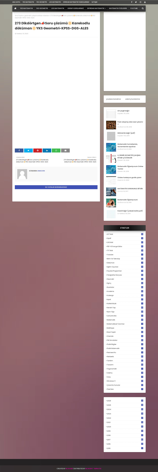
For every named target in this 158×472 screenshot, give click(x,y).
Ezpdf (125, 238)
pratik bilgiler (125, 344)
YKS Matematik (28, 2)
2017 (125, 440)
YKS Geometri (41, 2)
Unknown (41, 171)
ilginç (125, 283)
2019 (125, 431)
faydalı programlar (125, 271)
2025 (125, 405)
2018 (125, 435)
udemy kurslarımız (132, 99)
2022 (125, 418)
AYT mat (125, 234)
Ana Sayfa (19, 15)
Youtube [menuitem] (134, 8)
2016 (125, 444)
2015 (125, 448)
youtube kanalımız (113, 99)
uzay (125, 377)
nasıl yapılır (125, 332)
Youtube (125, 255)
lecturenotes (125, 316)
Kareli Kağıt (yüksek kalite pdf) (130, 211)
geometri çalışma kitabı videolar (36, 15)
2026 (125, 401)
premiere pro (125, 352)
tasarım (125, 365)
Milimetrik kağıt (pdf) (126, 133)
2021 (125, 422)
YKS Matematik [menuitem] (26, 8)
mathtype (125, 328)
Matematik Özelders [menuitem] (118, 8)
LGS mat (125, 242)
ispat (125, 299)
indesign (125, 295)
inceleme (125, 291)
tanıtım (125, 361)
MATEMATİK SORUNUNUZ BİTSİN (130, 188)
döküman (125, 263)
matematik (125, 320)
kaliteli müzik (125, 303)
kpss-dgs (125, 312)
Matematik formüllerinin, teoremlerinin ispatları (128, 145)
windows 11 (125, 381)
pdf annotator (125, 340)
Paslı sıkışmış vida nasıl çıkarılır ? (130, 123)
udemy (125, 373)
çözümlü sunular (125, 385)
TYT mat (125, 250)
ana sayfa (16, 2)
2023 (125, 414)
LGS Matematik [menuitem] (57, 8)
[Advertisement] (124, 51)
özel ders (125, 389)
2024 (125, 409)
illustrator (125, 287)
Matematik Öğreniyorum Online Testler (130, 167)
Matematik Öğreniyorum (128, 200)
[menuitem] (15, 8)
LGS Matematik (55, 2)
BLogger (69, 469)
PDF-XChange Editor (125, 246)
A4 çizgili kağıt (123, 111)
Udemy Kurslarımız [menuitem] (76, 8)
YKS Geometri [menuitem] (42, 8)
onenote (125, 336)
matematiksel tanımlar (125, 324)
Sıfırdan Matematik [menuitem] (95, 8)
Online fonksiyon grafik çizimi (129, 177)
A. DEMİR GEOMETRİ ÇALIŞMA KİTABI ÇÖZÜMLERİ (129, 156)
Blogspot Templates (93, 469)
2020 (125, 427)
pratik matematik (125, 348)
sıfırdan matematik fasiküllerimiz (76, 2)
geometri (125, 279)
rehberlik (125, 356)
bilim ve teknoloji (125, 259)
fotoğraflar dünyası (125, 275)
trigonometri (125, 369)
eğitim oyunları (125, 267)
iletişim (94, 2)
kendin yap (125, 308)
